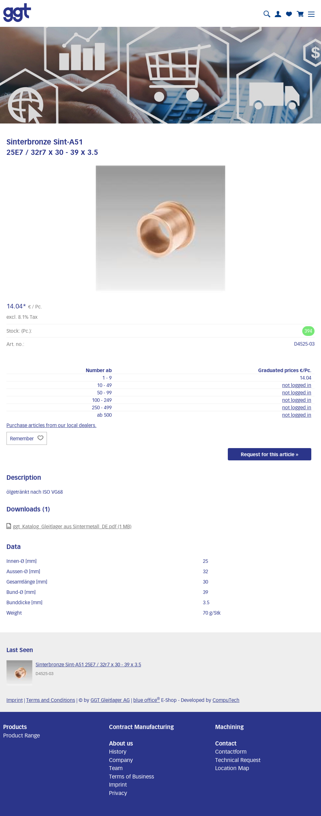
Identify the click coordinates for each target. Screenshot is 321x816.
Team (116, 768)
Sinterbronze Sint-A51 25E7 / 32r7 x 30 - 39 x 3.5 (88, 664)
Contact (226, 743)
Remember (26, 438)
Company (121, 760)
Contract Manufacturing (141, 727)
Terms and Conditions (50, 700)
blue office (146, 700)
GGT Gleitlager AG (110, 700)
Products (15, 727)
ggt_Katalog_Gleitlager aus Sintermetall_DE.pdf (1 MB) (68, 526)
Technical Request (237, 760)
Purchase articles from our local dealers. (51, 425)
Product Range (21, 735)
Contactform (231, 751)
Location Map (232, 768)
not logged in (296, 385)
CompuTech (226, 700)
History (118, 751)
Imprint (14, 700)
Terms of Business (131, 776)
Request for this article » (269, 454)
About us (121, 743)
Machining (229, 727)
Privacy (118, 792)
